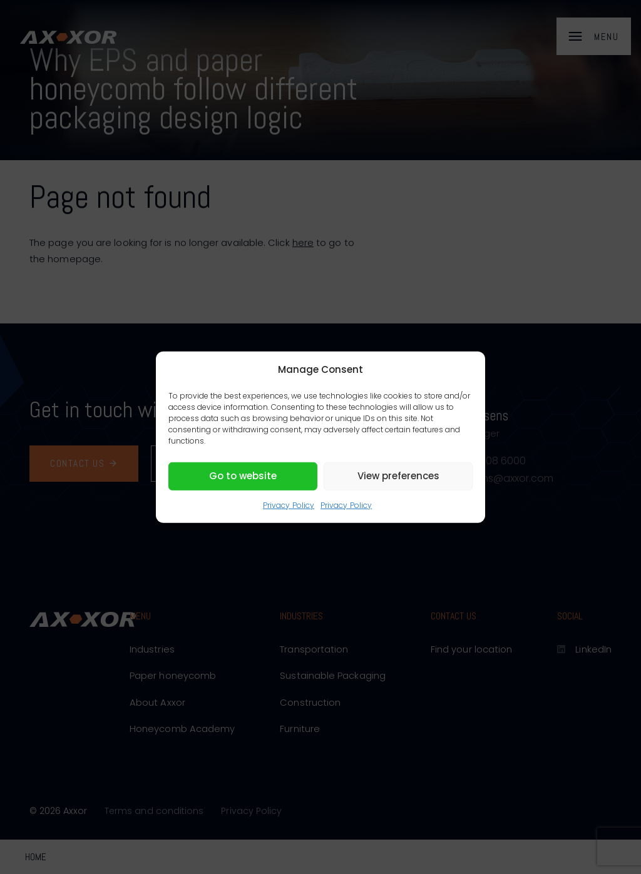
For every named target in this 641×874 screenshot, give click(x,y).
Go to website (243, 475)
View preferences (398, 475)
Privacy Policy (288, 504)
